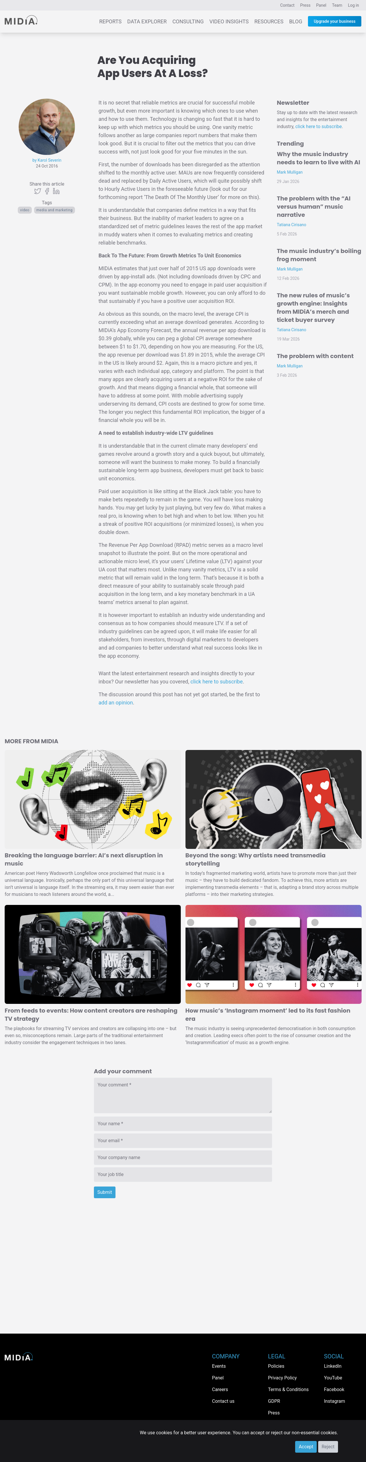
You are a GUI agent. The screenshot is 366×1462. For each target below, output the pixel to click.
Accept (306, 1446)
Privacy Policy (282, 1378)
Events (219, 1366)
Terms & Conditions (288, 1389)
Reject (328, 1446)
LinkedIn (333, 1366)
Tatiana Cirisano (291, 224)
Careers (220, 1389)
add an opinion (116, 702)
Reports (110, 21)
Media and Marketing (54, 210)
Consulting (188, 21)
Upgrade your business (335, 21)
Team (337, 5)
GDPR (274, 1401)
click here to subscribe (216, 681)
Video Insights (229, 21)
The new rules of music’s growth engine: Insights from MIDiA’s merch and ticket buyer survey (313, 307)
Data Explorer (147, 21)
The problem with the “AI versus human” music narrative (314, 206)
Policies (276, 1366)
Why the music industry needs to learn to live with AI (318, 158)
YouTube (333, 1378)
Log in (353, 5)
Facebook (334, 1389)
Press (305, 5)
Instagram (334, 1401)
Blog (295, 21)
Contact (287, 5)
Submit (104, 1192)
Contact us (223, 1401)
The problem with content (315, 356)
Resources (268, 21)
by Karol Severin (46, 160)
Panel (321, 5)
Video (24, 210)
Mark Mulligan (290, 172)
